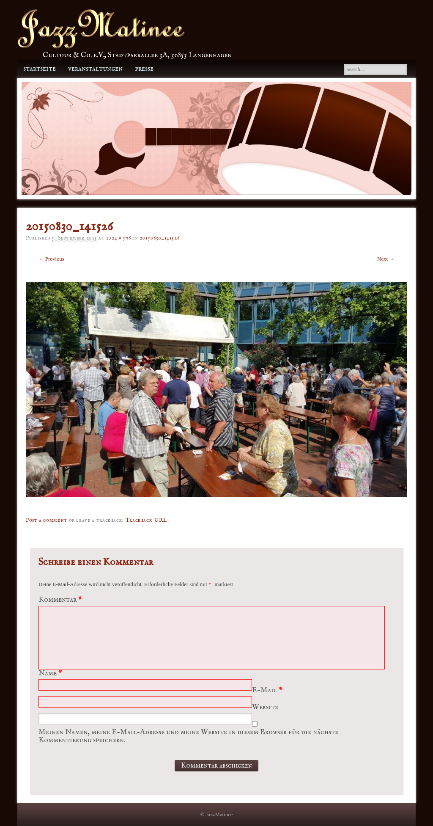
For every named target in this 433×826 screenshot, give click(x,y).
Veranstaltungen (95, 69)
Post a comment (46, 520)
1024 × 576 (118, 238)
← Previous (51, 259)
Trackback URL (146, 520)
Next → (386, 259)
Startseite (39, 69)
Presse (144, 69)
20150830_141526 (160, 238)
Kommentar (61, 600)
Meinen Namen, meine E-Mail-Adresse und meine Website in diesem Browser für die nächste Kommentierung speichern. (188, 736)
